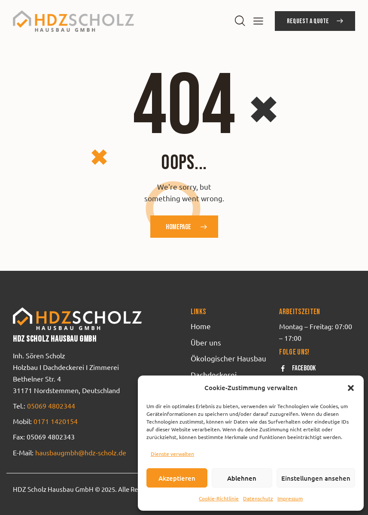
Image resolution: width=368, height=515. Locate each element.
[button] (351, 388)
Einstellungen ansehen (315, 478)
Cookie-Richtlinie (219, 498)
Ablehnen (241, 478)
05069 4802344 (51, 405)
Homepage (178, 227)
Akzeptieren (176, 478)
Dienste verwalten (172, 453)
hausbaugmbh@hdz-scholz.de (79, 452)
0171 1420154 (55, 421)
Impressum (290, 498)
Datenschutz (258, 498)
